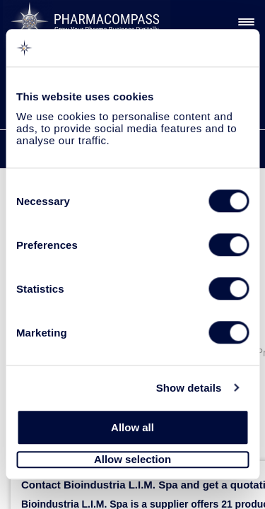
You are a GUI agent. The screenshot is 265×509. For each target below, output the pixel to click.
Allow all (132, 427)
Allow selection (132, 460)
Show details (189, 388)
